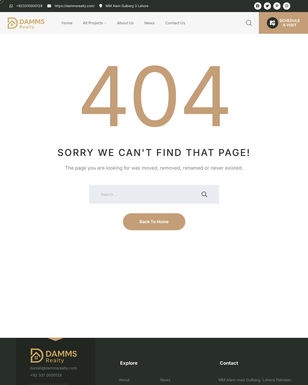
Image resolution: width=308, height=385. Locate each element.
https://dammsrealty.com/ (75, 6)
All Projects (93, 23)
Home (67, 23)
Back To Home (154, 221)
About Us (125, 23)
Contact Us (175, 23)
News (149, 23)
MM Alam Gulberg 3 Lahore (127, 6)
